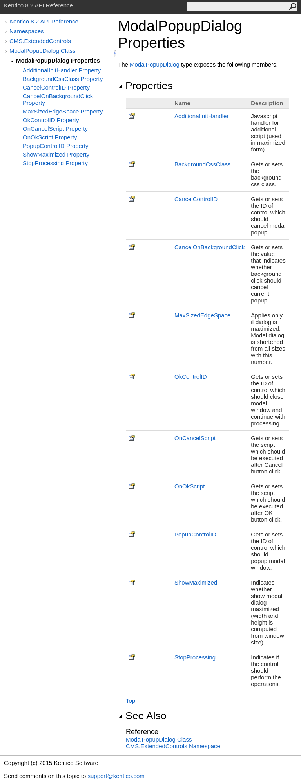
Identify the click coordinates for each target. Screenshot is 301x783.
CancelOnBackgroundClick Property (58, 99)
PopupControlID (195, 534)
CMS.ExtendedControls (40, 41)
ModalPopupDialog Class (42, 50)
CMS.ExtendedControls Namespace (173, 746)
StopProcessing (195, 657)
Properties (145, 86)
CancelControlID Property (56, 87)
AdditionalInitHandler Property (62, 70)
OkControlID (190, 376)
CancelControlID (196, 199)
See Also (142, 716)
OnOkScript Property (50, 137)
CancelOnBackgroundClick (209, 247)
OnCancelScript (195, 438)
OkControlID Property (51, 120)
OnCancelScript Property (55, 128)
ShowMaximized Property (56, 154)
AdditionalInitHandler (201, 116)
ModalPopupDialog (155, 64)
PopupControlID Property (56, 145)
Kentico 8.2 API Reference (43, 21)
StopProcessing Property (55, 163)
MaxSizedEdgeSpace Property (63, 111)
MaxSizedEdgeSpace (202, 315)
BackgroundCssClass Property (63, 79)
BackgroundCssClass (202, 164)
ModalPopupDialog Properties (58, 60)
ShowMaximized (195, 582)
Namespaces (26, 31)
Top (130, 700)
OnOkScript (189, 486)
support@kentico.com (115, 775)
